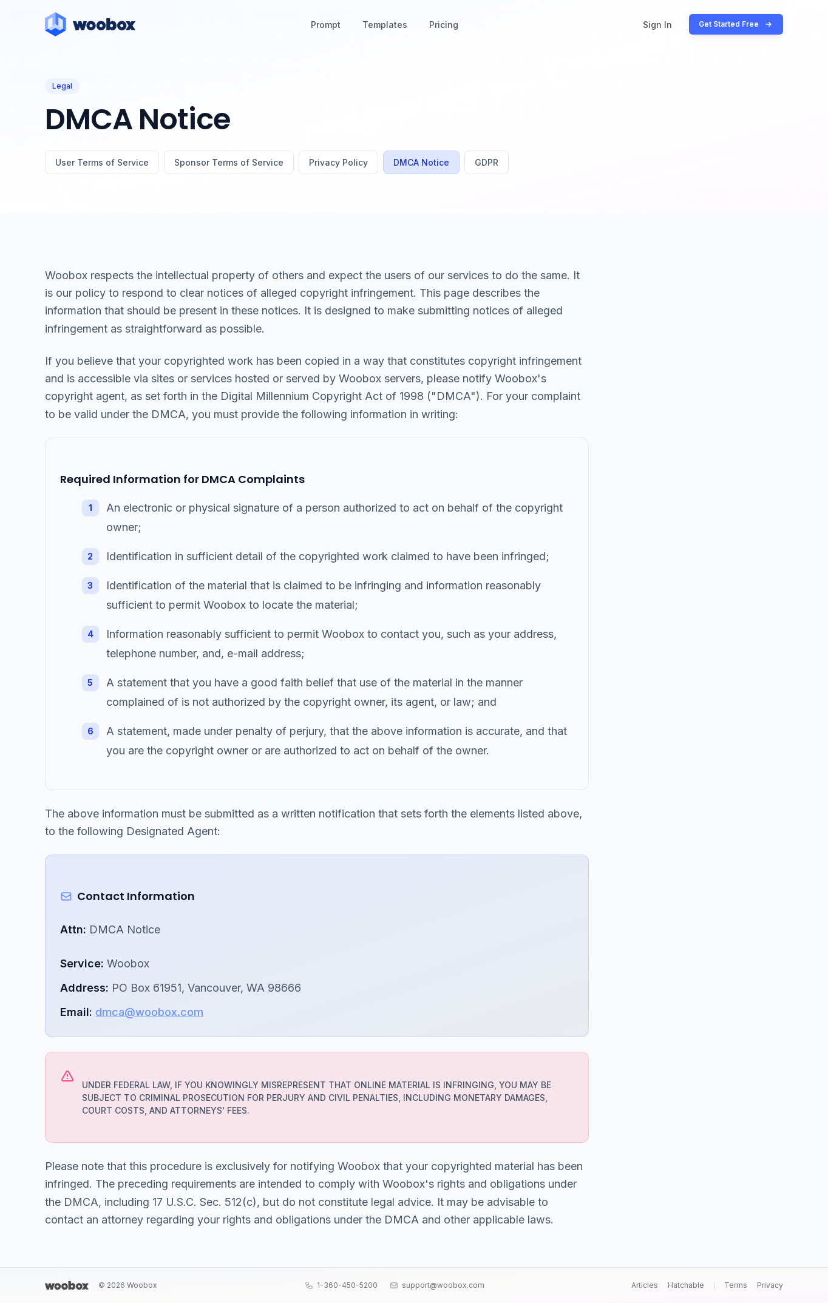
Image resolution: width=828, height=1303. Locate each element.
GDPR (486, 162)
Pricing (443, 24)
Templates (384, 24)
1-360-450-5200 (341, 1285)
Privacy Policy (338, 162)
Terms (735, 1285)
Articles (644, 1285)
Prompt (326, 24)
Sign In (657, 24)
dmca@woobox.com (149, 1012)
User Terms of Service (102, 162)
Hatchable (686, 1285)
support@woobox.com (437, 1285)
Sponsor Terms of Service (228, 162)
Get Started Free (736, 24)
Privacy (770, 1285)
